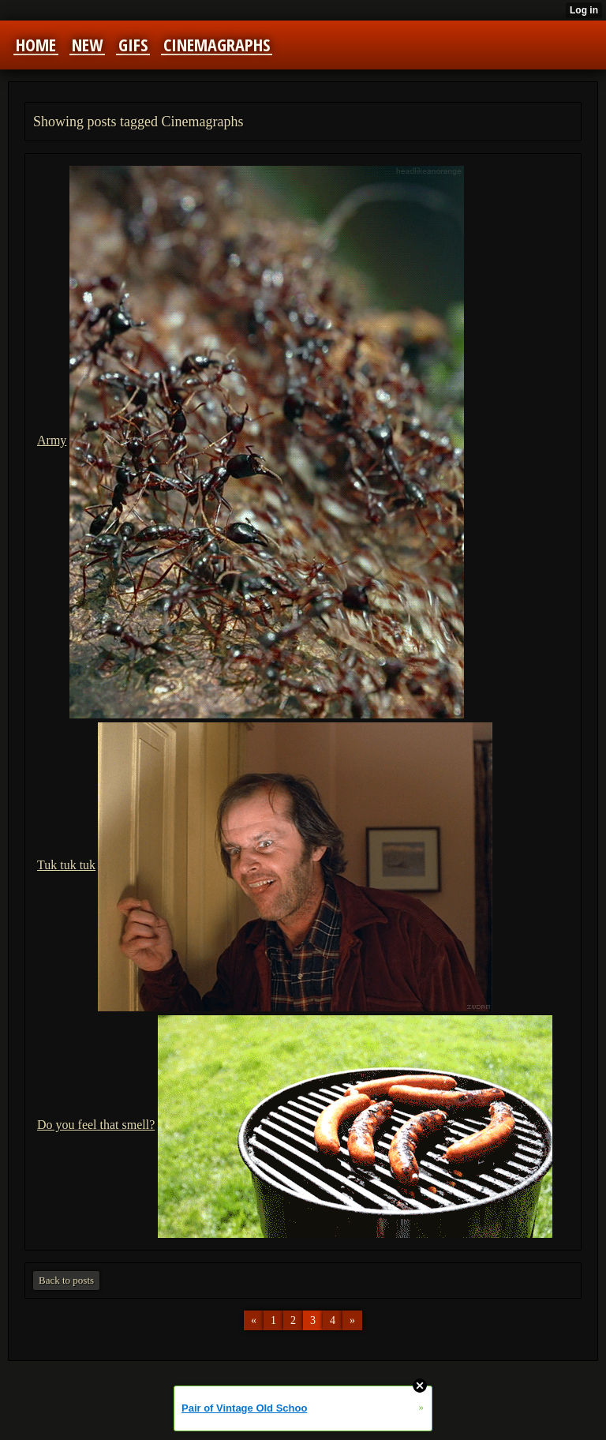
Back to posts (66, 1280)
